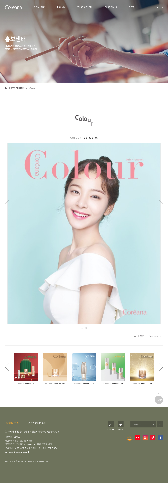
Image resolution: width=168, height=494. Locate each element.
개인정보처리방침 (13, 426)
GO (160, 428)
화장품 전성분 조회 (37, 426)
